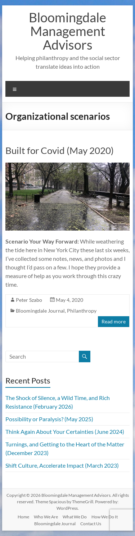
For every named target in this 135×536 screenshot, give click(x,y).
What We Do (75, 516)
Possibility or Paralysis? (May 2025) (49, 418)
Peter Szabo (29, 300)
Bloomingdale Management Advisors (67, 31)
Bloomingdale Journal (40, 311)
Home (23, 516)
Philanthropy (81, 311)
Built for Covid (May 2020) (59, 150)
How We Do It (104, 516)
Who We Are (46, 516)
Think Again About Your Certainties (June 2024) (64, 431)
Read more (114, 321)
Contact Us (90, 523)
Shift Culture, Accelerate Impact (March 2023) (62, 465)
